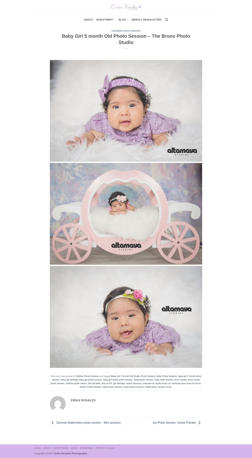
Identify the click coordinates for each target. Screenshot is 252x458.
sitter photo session (112, 387)
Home (37, 448)
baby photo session (143, 379)
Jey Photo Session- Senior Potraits (177, 422)
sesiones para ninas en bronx (186, 383)
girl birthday (119, 383)
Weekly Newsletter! (147, 19)
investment (105, 19)
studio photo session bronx (158, 387)
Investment (61, 448)
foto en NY (107, 383)
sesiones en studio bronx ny (156, 383)
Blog (123, 19)
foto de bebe (94, 383)
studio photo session (133, 387)
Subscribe (86, 448)
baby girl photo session (90, 379)
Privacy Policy (105, 448)
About (88, 19)
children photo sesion (76, 383)
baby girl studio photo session (118, 379)
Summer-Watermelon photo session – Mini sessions (85, 422)
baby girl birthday (69, 379)
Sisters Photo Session (91, 387)
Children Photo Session (126, 31)
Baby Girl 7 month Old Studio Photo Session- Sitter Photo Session (144, 376)
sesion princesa (134, 383)
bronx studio (180, 379)
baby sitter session (164, 379)
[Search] (166, 19)
